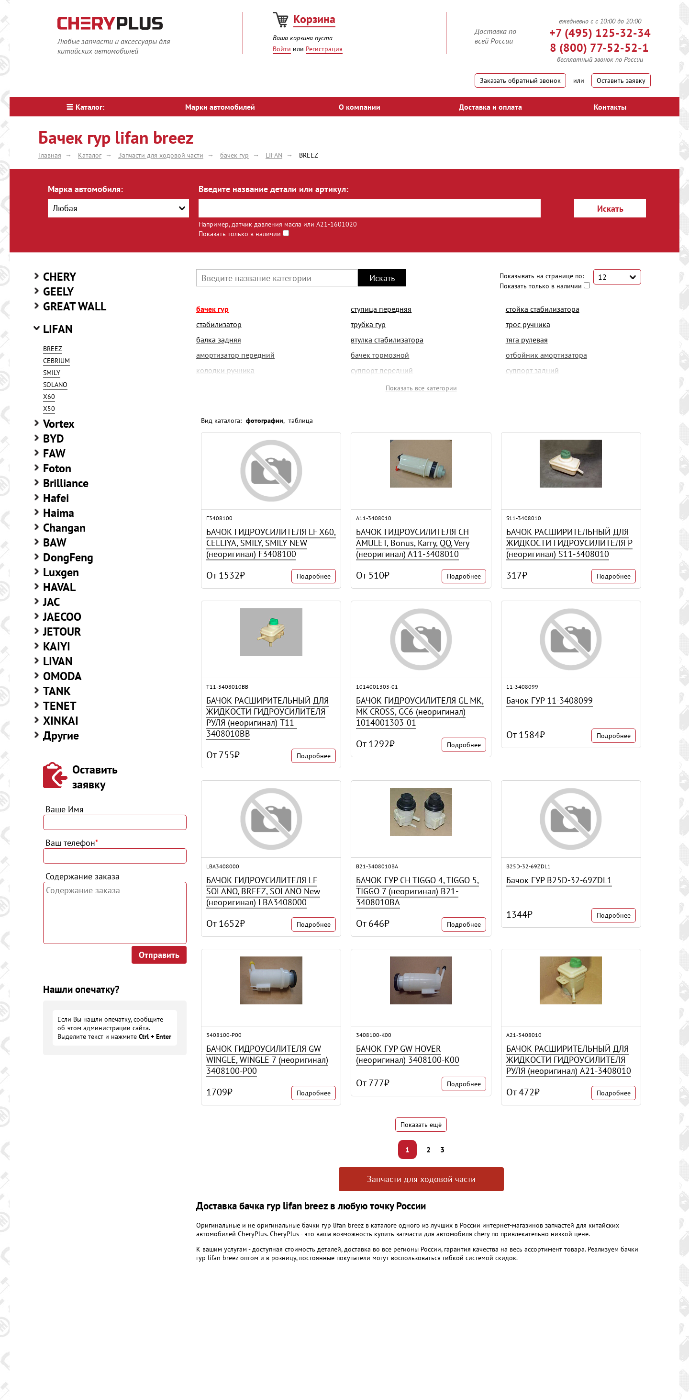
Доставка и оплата (490, 107)
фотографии (264, 420)
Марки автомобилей (220, 107)
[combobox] (118, 208)
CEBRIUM (56, 360)
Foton (57, 468)
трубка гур (368, 324)
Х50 (49, 408)
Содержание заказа (82, 876)
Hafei (56, 497)
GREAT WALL (74, 306)
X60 (49, 396)
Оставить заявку (621, 80)
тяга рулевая (527, 339)
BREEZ (52, 348)
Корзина (314, 18)
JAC (51, 601)
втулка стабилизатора (387, 339)
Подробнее (314, 576)
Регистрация (324, 49)
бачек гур (212, 309)
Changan (64, 527)
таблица (301, 420)
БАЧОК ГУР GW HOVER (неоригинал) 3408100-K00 (407, 1054)
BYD (53, 438)
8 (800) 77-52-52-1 (599, 47)
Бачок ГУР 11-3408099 (549, 700)
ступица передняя (381, 309)
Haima (58, 512)
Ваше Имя (64, 809)
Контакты (610, 107)
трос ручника (528, 324)
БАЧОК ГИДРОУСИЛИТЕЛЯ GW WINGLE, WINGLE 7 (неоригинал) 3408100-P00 (267, 1059)
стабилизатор (219, 324)
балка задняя (218, 339)
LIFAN (58, 328)
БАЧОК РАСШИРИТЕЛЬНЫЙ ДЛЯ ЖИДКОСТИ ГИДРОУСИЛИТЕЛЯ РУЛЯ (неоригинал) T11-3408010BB (267, 717)
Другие (61, 735)
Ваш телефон (71, 842)
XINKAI (60, 720)
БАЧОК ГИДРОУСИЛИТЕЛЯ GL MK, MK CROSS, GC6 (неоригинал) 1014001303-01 (420, 711)
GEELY (58, 291)
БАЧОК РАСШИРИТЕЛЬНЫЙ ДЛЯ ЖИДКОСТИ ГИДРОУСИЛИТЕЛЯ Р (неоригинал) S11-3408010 (569, 542)
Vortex (59, 423)
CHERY (59, 276)
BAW (55, 542)
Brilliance (66, 483)
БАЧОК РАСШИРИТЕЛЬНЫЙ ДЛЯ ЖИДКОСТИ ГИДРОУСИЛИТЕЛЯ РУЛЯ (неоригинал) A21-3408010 (568, 1059)
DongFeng (68, 557)
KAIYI (56, 646)
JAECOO (62, 616)
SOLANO (55, 384)
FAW (54, 453)
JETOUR (62, 631)
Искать (610, 208)
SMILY (51, 372)
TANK (57, 690)
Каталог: (85, 107)
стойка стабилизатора (542, 309)
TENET (60, 705)
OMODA (62, 676)
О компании (359, 107)
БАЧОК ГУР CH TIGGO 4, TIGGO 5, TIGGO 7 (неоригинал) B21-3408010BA (417, 891)
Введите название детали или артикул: (273, 188)
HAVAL (59, 587)
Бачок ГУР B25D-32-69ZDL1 (559, 880)
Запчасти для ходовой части (421, 1178)
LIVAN (58, 661)
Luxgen (61, 572)
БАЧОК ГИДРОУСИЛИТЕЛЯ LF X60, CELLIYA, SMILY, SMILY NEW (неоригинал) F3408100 (271, 542)
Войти (282, 49)
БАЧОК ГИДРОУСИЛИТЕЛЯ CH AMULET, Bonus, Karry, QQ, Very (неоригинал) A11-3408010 (412, 542)
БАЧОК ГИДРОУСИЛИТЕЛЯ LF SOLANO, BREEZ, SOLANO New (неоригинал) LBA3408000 (263, 891)
